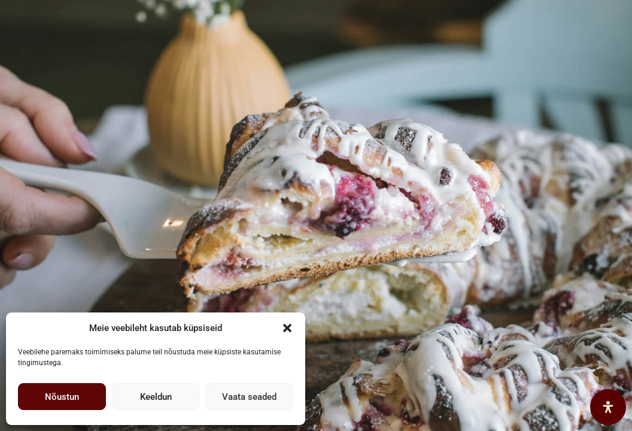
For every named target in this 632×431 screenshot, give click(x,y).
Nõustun (62, 396)
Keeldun (156, 396)
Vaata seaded (249, 396)
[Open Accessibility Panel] (608, 407)
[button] (287, 328)
